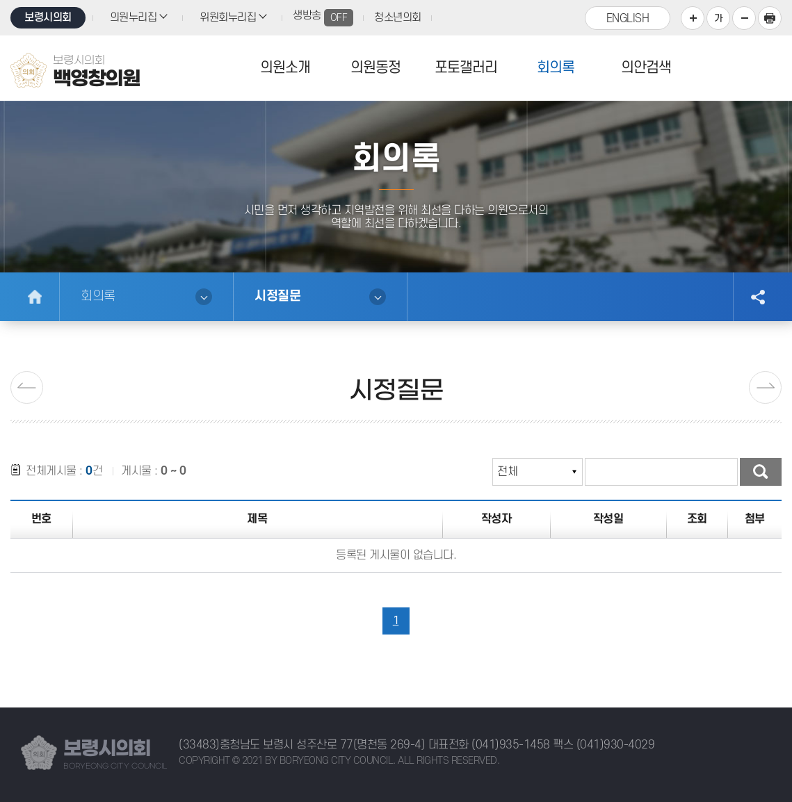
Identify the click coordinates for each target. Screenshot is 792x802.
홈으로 (35, 296)
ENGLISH (627, 19)
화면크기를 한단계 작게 (744, 18)
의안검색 (646, 68)
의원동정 (375, 68)
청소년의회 (397, 17)
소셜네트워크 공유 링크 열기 (757, 296)
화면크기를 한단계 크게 (692, 18)
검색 (761, 472)
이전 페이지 (26, 387)
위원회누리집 (228, 17)
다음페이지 (765, 387)
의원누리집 (133, 17)
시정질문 (277, 296)
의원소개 (285, 68)
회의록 (555, 68)
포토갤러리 (466, 68)
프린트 (770, 18)
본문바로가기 (0, 0)
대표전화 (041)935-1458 (489, 745)
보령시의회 (48, 17)
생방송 (323, 17)
